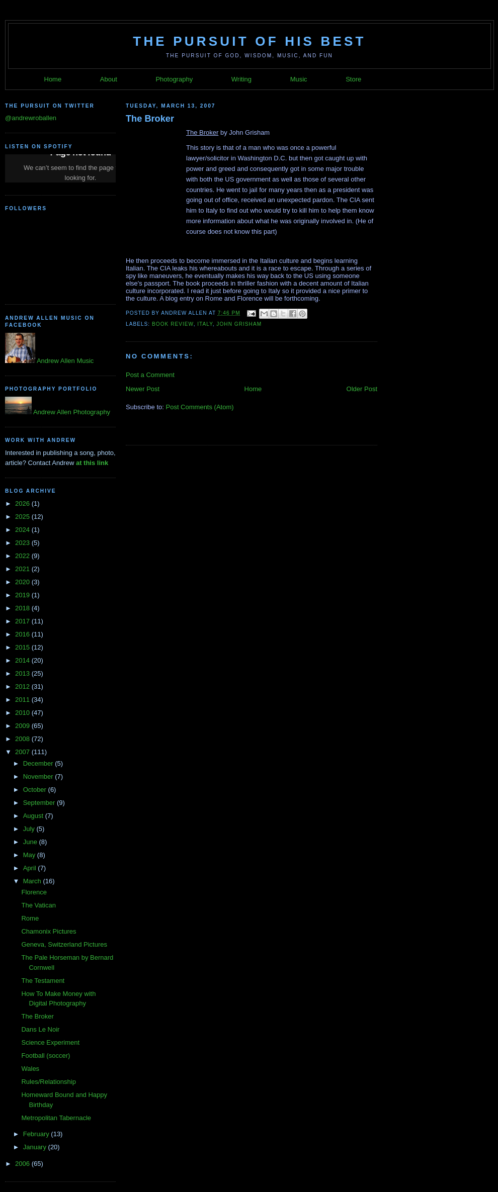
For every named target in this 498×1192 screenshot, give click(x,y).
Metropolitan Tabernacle (56, 1118)
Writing (241, 79)
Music (298, 79)
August (34, 815)
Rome (30, 918)
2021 (23, 569)
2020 (23, 582)
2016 (23, 634)
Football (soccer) (45, 1055)
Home (53, 79)
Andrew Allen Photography (71, 412)
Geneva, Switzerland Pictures (64, 944)
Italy (204, 324)
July (30, 829)
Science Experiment (50, 1042)
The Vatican (38, 905)
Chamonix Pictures (48, 931)
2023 (23, 542)
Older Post (362, 389)
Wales (30, 1068)
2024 (23, 529)
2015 (23, 647)
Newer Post (142, 389)
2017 (23, 621)
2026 (23, 503)
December (39, 763)
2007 (23, 752)
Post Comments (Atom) (200, 407)
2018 (23, 608)
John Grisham (239, 324)
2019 (23, 595)
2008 (23, 739)
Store (353, 79)
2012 (23, 686)
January (35, 1147)
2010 (23, 712)
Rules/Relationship (48, 1081)
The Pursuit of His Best (249, 41)
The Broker (37, 1016)
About (108, 79)
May (30, 855)
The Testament (42, 980)
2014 (23, 660)
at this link (92, 463)
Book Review (173, 324)
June (31, 842)
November (39, 776)
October (35, 789)
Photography (174, 79)
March (33, 881)
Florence (34, 892)
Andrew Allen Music (64, 360)
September (40, 802)
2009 (23, 725)
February (37, 1134)
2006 (23, 1163)
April (30, 868)
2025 (23, 516)
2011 (23, 699)
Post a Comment (150, 375)
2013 (23, 673)
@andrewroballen (30, 118)
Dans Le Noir (40, 1029)
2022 (23, 556)
